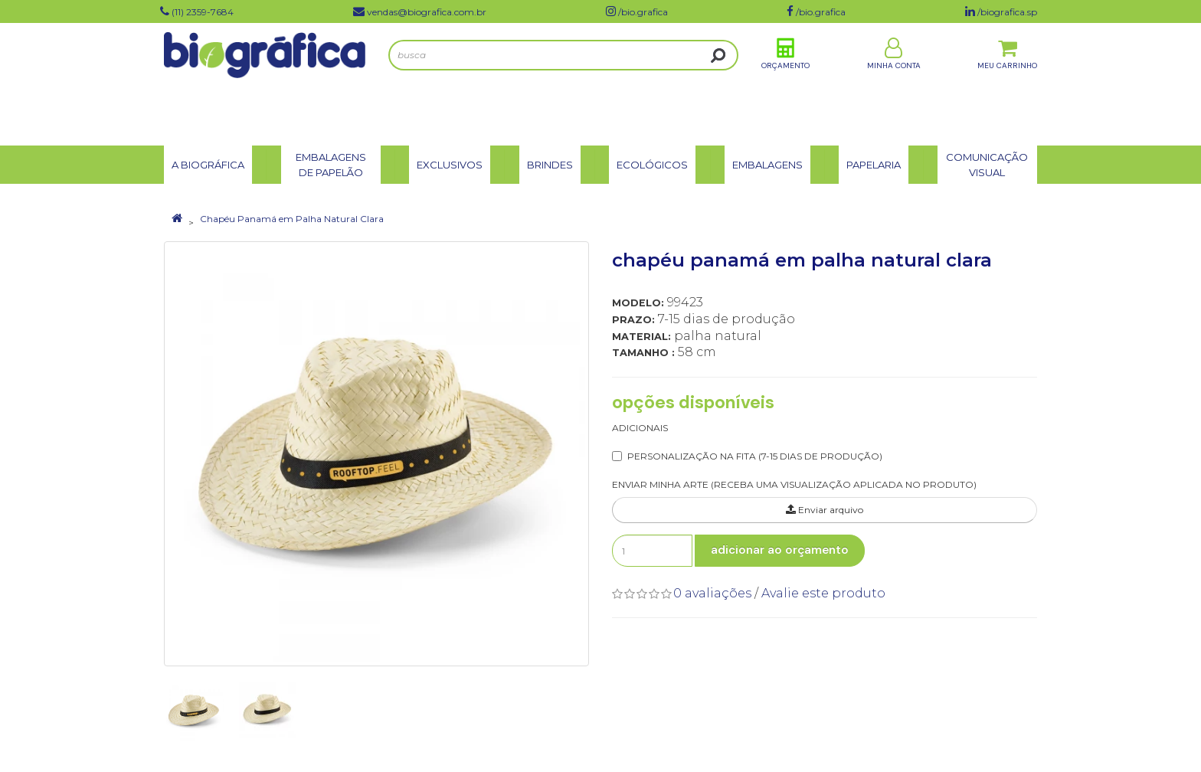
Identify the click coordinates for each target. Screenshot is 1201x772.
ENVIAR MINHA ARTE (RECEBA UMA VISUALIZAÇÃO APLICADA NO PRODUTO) (794, 484)
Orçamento (785, 83)
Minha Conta (894, 83)
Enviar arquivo (824, 509)
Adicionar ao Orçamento (780, 550)
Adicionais (640, 427)
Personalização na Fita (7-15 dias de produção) (754, 456)
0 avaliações (712, 593)
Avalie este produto (823, 593)
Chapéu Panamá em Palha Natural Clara (292, 218)
